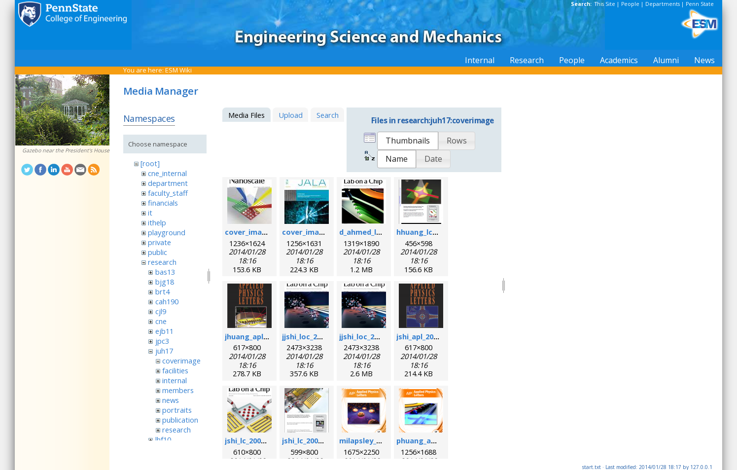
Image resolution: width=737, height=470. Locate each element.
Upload (291, 115)
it (150, 212)
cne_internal (167, 173)
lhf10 (163, 439)
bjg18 (164, 282)
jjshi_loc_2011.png (370, 336)
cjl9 (160, 311)
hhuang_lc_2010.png (431, 232)
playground (166, 232)
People (630, 3)
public (157, 252)
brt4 (162, 291)
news (170, 400)
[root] (150, 163)
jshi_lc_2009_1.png (256, 440)
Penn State (700, 3)
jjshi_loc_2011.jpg (312, 336)
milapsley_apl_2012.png (380, 440)
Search (327, 115)
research (162, 262)
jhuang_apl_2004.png (261, 336)
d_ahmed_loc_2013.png (379, 232)
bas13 (165, 272)
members (178, 390)
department (168, 183)
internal (174, 380)
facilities (175, 370)
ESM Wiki (178, 70)
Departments (662, 3)
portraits (177, 410)
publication (180, 420)
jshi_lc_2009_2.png (313, 440)
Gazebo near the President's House (65, 150)
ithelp (157, 222)
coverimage (181, 360)
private (159, 242)
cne (161, 321)
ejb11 (164, 331)
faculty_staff (168, 193)
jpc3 (162, 341)
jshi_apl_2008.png (426, 336)
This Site (605, 3)
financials (163, 203)
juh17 (164, 351)
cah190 (166, 301)
